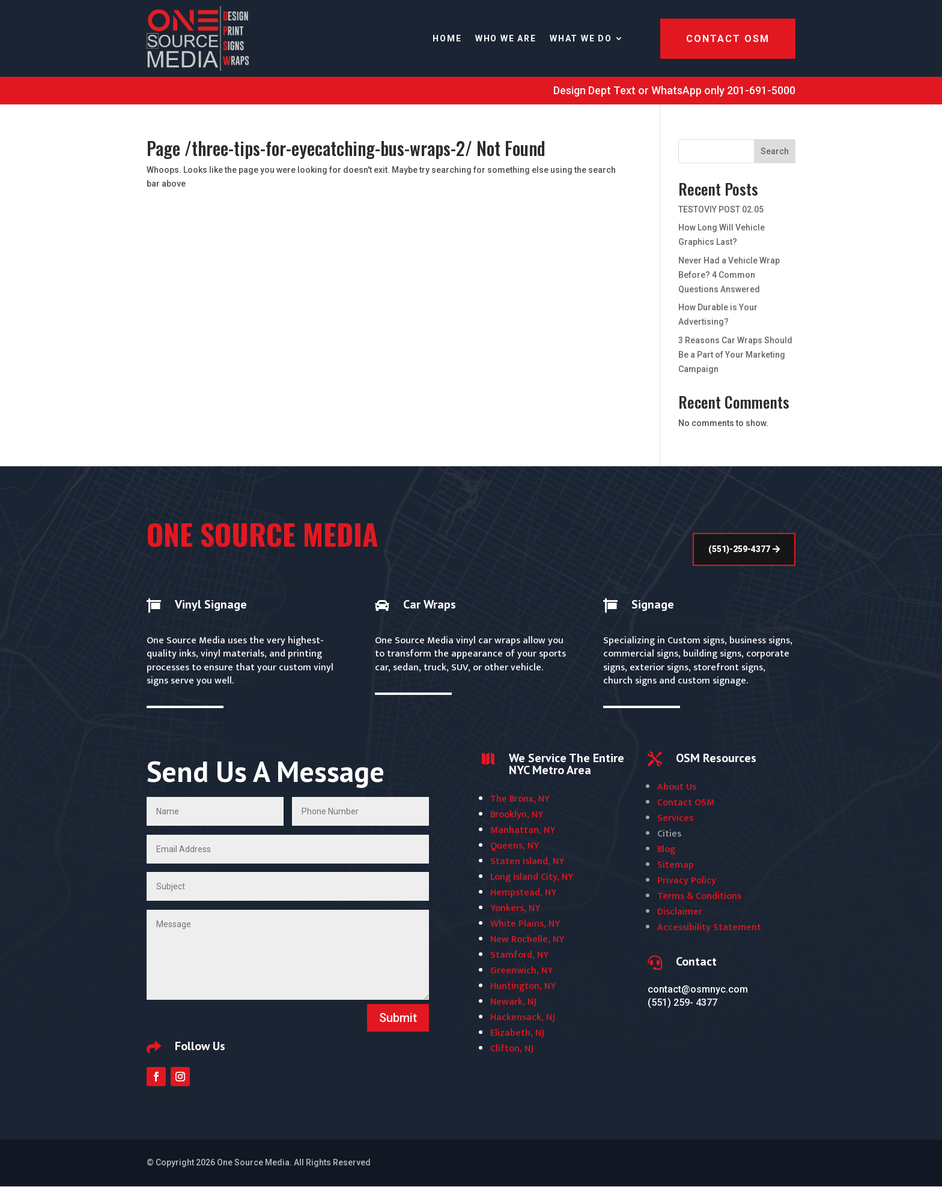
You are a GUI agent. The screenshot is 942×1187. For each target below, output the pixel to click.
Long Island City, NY (531, 877)
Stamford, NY (519, 955)
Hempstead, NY (523, 893)
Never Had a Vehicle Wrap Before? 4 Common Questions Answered (729, 275)
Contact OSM (728, 38)
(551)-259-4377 (739, 549)
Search (775, 151)
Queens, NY (514, 846)
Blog (666, 849)
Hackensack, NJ (522, 1017)
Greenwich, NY (521, 971)
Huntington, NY (523, 986)
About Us (676, 787)
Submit (398, 1018)
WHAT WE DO (581, 38)
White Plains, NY (525, 924)
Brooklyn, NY (516, 815)
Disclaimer (679, 912)
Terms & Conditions (699, 896)
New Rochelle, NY (527, 939)
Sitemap (675, 865)
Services (675, 818)
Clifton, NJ (511, 1049)
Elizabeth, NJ (517, 1033)
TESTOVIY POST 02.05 (721, 209)
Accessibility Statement (709, 927)
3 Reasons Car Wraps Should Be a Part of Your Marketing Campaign (735, 354)
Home (447, 38)
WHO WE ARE (505, 38)
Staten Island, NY (527, 861)
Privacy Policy (686, 881)
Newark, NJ (513, 1002)
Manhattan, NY (522, 830)
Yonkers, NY (515, 908)
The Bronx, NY (520, 799)
